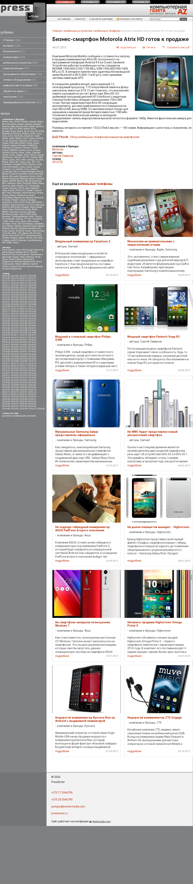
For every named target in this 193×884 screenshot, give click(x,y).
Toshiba (19, 219)
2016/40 (6, 406)
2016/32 (6, 401)
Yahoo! (28, 231)
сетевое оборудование (19, 79)
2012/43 (23, 297)
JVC (38, 162)
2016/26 (32, 396)
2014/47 (6, 356)
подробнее (62, 275)
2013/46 (6, 328)
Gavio (29, 150)
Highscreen (7, 157)
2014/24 (15, 342)
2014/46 (32, 354)
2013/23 (15, 314)
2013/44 (23, 325)
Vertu (14, 223)
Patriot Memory (29, 193)
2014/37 (23, 349)
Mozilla (20, 181)
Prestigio (6, 200)
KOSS (24, 164)
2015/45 (23, 382)
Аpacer (25, 233)
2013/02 (15, 302)
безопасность (14, 51)
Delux (36, 141)
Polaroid (29, 197)
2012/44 (32, 297)
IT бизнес (12, 40)
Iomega (30, 159)
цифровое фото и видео (20, 85)
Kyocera (31, 164)
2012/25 (6, 287)
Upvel (23, 221)
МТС (22, 235)
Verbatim (6, 223)
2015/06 (32, 359)
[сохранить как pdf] (176, 47)
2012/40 (32, 295)
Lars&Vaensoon (34, 240)
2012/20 (32, 283)
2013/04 (32, 302)
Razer (22, 202)
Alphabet (37, 124)
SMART (5, 212)
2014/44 (15, 354)
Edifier (22, 143)
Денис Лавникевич (32, 254)
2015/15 (6, 366)
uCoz (17, 221)
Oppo (4, 190)
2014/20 (15, 340)
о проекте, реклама (101, 18)
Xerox (4, 231)
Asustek (6, 131)
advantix (33, 121)
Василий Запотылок (12, 254)
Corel (25, 138)
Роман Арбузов (22, 264)
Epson (36, 143)
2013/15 (23, 309)
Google (19, 155)
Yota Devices (38, 231)
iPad (41, 159)
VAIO (29, 221)
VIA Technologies (26, 223)
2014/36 (15, 349)
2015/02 (32, 356)
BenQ (26, 131)
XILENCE (20, 231)
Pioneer (12, 195)
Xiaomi (11, 231)
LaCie (39, 164)
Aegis (40, 121)
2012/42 (15, 297)
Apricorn (40, 126)
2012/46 (15, 299)
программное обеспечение (22, 74)
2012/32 (32, 290)
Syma (34, 214)
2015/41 (23, 380)
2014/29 (23, 344)
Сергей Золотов (17, 266)
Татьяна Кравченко (11, 268)
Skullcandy (20, 209)
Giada (28, 152)
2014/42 (32, 351)
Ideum (5, 159)
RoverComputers (18, 205)
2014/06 (6, 332)
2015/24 (15, 370)
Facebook (22, 145)
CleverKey (18, 136)
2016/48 (41, 408)
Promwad (31, 200)
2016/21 (23, 394)
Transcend (37, 219)
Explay (14, 145)
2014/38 (32, 349)
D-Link (5, 141)
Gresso (40, 155)
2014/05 (32, 330)
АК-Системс (35, 233)
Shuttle (39, 207)
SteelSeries (7, 214)
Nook (13, 186)
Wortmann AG (34, 228)
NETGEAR (7, 242)
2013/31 (15, 318)
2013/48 (23, 328)
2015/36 (15, 377)
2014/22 (32, 340)
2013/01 (6, 302)
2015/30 (32, 373)
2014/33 (23, 347)
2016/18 (15, 394)
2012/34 (15, 292)
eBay (16, 143)
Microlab (39, 174)
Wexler (41, 226)
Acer (11, 121)
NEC (4, 183)
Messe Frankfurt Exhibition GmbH (18, 174)
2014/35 (6, 349)
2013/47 (15, 328)
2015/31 (6, 375)
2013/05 (6, 304)
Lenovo (29, 167)
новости (80, 18)
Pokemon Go (19, 197)
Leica (22, 167)
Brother (25, 133)
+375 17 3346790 (62, 792)
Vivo (4, 226)
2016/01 (23, 385)
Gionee (5, 155)
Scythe (18, 207)
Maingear (31, 171)
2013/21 (6, 314)
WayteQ (18, 226)
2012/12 (32, 278)
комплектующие (16, 68)
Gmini (12, 155)
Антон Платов (30, 252)
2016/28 (6, 399)
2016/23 (6, 396)
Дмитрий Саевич (10, 257)
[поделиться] (126, 47)
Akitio (13, 124)
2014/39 (6, 351)
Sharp (32, 207)
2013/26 (6, 316)
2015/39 (6, 380)
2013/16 (32, 309)
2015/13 (23, 363)
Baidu (13, 131)
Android (19, 126)
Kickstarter (7, 164)
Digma (5, 143)
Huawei (34, 157)
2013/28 (23, 316)
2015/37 (23, 377)
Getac (21, 152)
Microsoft (13, 176)
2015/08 (15, 361)
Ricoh (28, 202)
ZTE (19, 233)
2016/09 (23, 389)
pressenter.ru (59, 813)
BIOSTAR (40, 131)
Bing (32, 131)
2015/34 (32, 375)
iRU (17, 162)
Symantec (6, 216)
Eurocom (6, 145)
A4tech (5, 121)
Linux (26, 169)
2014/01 (32, 328)
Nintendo (27, 183)
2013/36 (23, 321)
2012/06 (15, 276)
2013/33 (32, 318)
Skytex (35, 209)
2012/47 (23, 299)
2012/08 (32, 276)
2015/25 (23, 370)
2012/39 (23, 295)
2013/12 (32, 306)
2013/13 (6, 309)
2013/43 (15, 325)
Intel (18, 159)
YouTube (6, 233)
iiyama (12, 159)
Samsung (40, 205)
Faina (4, 250)
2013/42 (6, 325)
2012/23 (23, 285)
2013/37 (32, 321)
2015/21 (23, 368)
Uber (11, 221)
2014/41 (23, 351)
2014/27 (6, 344)
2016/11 (6, 392)
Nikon (19, 183)
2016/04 (15, 387)
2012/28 (32, 287)
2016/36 (6, 404)
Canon (32, 133)
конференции (19, 416)
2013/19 (23, 311)
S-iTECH (31, 205)
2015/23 (6, 370)
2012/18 (15, 283)
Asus (33, 129)
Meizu (40, 171)
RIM (34, 202)
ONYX (21, 188)
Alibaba (28, 124)
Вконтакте (14, 235)
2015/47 (6, 385)
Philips (5, 195)
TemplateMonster (20, 216)
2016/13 (23, 392)
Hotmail (17, 157)
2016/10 (32, 389)
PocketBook (7, 197)
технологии (13, 96)
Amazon (6, 126)
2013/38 (6, 323)
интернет (11, 45)
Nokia (35, 183)
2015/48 (15, 385)
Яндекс (14, 238)
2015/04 (15, 359)
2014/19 (6, 340)
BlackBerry (7, 133)
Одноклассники (34, 235)
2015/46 (32, 382)
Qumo (15, 202)
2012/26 (15, 287)
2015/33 (23, 375)
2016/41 (15, 406)
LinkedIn (19, 169)
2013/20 (32, 311)
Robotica (6, 205)
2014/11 (15, 335)
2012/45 (6, 299)
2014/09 (32, 332)
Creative (39, 138)
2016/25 (23, 396)
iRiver (11, 162)
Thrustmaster (8, 219)
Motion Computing (10, 178)
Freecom (26, 147)
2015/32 (15, 375)
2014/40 (15, 351)
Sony (12, 212)
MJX (39, 176)
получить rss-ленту (129, 18)
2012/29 (6, 290)
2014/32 (15, 347)
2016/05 (23, 387)
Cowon (32, 138)
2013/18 (15, 311)
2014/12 (23, 335)
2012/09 (6, 278)
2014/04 (23, 330)
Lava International (10, 167)
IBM (40, 157)
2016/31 (32, 399)
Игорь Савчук (15, 259)
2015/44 (15, 382)
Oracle (11, 190)
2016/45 (15, 408)
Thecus (38, 216)
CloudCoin (28, 136)
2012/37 (6, 295)
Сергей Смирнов (34, 266)
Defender (23, 141)
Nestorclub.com (102, 821)
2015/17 (23, 366)
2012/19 (23, 283)
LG (12, 169)
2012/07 (23, 276)
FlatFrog (6, 147)
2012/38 (15, 295)
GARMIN (13, 150)
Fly (12, 147)
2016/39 (32, 404)
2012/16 (32, 280)
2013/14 (15, 309)
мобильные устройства (20, 62)
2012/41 (6, 297)
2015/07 (6, 361)
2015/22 (32, 368)
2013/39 (15, 323)
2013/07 (23, 304)
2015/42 (32, 380)
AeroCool (6, 124)
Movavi (5, 181)
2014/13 (32, 335)
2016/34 (23, 401)
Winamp (14, 228)
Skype (28, 209)
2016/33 (15, 401)
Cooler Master (15, 138)
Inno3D (14, 240)
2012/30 (15, 290)
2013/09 (6, 306)
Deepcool (13, 141)
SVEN (28, 214)
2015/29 (23, 373)
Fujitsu (5, 150)
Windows (23, 228)
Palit (9, 193)
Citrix (10, 136)
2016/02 (32, 385)
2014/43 (6, 354)
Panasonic (16, 193)
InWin (23, 159)
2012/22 (15, 285)
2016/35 (32, 401)
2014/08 (23, 332)
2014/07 (15, 332)
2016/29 (15, 399)
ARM (20, 129)
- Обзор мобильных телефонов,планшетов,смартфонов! (95, 137)
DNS (11, 143)
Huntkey (6, 240)
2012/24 (32, 285)
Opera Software (32, 188)
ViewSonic (39, 223)
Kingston (17, 164)
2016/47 (32, 408)
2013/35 (15, 321)
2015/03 (6, 359)
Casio (38, 133)
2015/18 (32, 366)
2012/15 (23, 280)
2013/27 (15, 316)
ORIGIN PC (20, 190)
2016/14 (32, 392)
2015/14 (32, 363)
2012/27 (23, 287)
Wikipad (6, 228)
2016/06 (32, 387)
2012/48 (32, 299)
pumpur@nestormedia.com (68, 806)
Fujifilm (34, 147)
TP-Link (27, 219)
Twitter (5, 221)
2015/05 (23, 359)
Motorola (24, 178)
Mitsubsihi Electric (27, 176)
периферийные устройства (22, 102)
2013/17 (6, 311)
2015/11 (6, 363)
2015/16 (15, 366)
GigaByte (36, 152)
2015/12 (15, 363)
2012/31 (23, 290)
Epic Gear (38, 238)
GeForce (37, 150)
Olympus (13, 188)
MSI (26, 181)
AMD (13, 126)
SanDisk (6, 207)
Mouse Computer (36, 178)
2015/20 (15, 368)
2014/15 (15, 337)
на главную (64, 18)
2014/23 (6, 342)
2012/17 (6, 283)
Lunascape (7, 171)
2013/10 (15, 306)
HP (23, 157)
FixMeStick (32, 145)
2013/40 (23, 323)
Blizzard (17, 133)
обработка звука (15, 91)
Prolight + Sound (18, 200)
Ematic (29, 143)
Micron (5, 176)
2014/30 (32, 344)
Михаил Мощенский (24, 261)
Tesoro (16, 242)
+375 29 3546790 (62, 799)
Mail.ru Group (19, 171)
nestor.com (65, 2)
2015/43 (6, 382)
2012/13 (6, 280)
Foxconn (17, 147)
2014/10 (6, 335)
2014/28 (15, 344)
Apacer (22, 238)
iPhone (5, 162)
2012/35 (23, 292)
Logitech (34, 169)
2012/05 (6, 276)
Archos (5, 129)
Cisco (4, 136)
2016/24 (15, 396)
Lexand (36, 167)
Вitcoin (5, 235)
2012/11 (23, 278)
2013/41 (32, 323)
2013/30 (6, 318)
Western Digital (30, 226)
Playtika (5, 238)
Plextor (31, 195)
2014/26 (32, 342)
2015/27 (6, 373)
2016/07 (6, 389)
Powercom (38, 197)
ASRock (26, 129)
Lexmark (6, 169)
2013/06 (15, 304)
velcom (35, 221)
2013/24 (23, 314)
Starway (31, 212)
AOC (26, 126)
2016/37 (15, 404)
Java (28, 162)
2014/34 (32, 347)
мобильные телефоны (107, 30)
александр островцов (12, 252)
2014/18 (32, 337)
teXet (31, 216)
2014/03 (15, 330)
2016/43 (32, 406)
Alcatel (20, 124)
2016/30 (23, 399)
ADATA (17, 121)
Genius (14, 152)
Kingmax (22, 240)
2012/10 (15, 278)
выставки (7, 416)
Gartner (22, 150)
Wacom (10, 226)
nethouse (11, 183)
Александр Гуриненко (33, 250)
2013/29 (32, 316)
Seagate (25, 207)
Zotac (13, 233)
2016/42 (23, 406)
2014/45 (23, 354)
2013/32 (23, 318)
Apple (32, 126)
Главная (57, 30)
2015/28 (15, 373)
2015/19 (6, 368)
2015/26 (32, 370)
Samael (11, 250)
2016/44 (6, 408)
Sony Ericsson (21, 212)
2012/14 (15, 280)
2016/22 (32, 394)
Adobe (25, 121)
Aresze (29, 238)
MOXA (13, 181)
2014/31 (6, 347)
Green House (30, 155)
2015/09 (23, 361)
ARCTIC (13, 129)
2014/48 (15, 356)
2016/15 (6, 394)
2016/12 (15, 392)
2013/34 (6, 321)
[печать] (149, 47)
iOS (36, 159)
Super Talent (19, 214)
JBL (33, 162)
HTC (27, 157)
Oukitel (29, 190)
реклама (31, 416)
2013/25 (32, 314)
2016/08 (15, 389)
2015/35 (6, 377)
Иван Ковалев (27, 257)
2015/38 (32, 377)
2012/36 (32, 292)
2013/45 (32, 325)
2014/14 (6, 337)
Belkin (20, 131)
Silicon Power (8, 209)
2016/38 (23, 404)
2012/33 (6, 292)
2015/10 (32, 361)
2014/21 (23, 340)
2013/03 (23, 302)
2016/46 (23, 408)
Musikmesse (35, 181)
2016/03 (6, 387)
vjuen (18, 250)
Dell (30, 141)
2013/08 (32, 304)
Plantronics (22, 195)
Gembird (6, 152)
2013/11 (23, 306)
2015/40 (15, 380)
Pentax (40, 193)
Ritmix (39, 202)
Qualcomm (7, 202)
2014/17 (23, 337)
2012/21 (6, 285)
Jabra (22, 162)
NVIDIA (20, 186)
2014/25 (23, 342)
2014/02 (6, 330)
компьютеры (14, 57)
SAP (12, 207)
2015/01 (23, 356)
